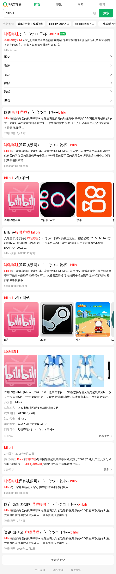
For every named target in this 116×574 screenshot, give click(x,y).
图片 (80, 4)
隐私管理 (58, 569)
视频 (102, 4)
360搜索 (13, 4)
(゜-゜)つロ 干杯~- (35, 34)
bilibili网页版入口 (59, 23)
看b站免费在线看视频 (31, 23)
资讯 (59, 4)
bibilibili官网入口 (85, 23)
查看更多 (104, 436)
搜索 (106, 13)
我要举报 (76, 569)
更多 (106, 469)
